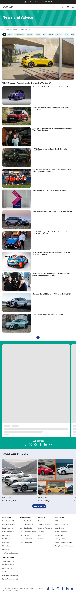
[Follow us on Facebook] (40, 444)
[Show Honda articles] (66, 34)
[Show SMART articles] (51, 34)
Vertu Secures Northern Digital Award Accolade (49, 190)
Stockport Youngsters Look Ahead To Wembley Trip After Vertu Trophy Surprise (52, 129)
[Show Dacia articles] (72, 34)
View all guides (39, 506)
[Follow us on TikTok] (25, 444)
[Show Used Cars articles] (59, 34)
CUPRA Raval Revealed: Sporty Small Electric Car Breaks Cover (50, 150)
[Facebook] (62, 588)
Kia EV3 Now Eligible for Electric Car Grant (47, 315)
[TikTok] (48, 588)
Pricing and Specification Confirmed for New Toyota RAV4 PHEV (50, 108)
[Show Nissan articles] (10, 34)
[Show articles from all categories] (4, 34)
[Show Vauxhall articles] (38, 34)
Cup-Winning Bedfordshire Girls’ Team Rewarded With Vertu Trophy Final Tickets (51, 171)
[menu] (72, 7)
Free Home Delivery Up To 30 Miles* (38, 2)
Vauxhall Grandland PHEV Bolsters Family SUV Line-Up (52, 211)
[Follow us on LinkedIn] (45, 444)
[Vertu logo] (7, 6)
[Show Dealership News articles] (19, 34)
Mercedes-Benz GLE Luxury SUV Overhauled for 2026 (51, 294)
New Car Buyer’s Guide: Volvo (13, 501)
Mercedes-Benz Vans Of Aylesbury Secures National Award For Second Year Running (51, 274)
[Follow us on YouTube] (50, 444)
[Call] (62, 7)
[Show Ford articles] (44, 34)
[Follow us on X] (30, 444)
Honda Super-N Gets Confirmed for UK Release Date (51, 87)
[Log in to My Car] (67, 7)
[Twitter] (53, 588)
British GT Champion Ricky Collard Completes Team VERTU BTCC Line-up (50, 233)
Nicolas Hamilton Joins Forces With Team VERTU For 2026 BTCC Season (51, 253)
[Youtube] (72, 588)
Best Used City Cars (45, 501)
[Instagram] (57, 588)
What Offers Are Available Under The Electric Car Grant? (26, 82)
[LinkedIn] (67, 588)
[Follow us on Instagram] (35, 444)
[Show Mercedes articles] (30, 34)
